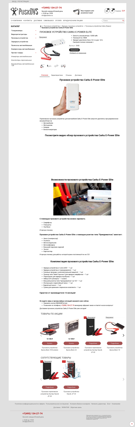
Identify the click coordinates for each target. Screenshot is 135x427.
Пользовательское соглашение (57, 404)
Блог (109, 404)
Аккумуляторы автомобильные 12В (22, 64)
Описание (44, 75)
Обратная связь (76, 407)
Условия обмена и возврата (80, 404)
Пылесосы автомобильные (21, 45)
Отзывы (69, 75)
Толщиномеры (16, 31)
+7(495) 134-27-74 (67, 305)
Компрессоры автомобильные (23, 49)
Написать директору (98, 404)
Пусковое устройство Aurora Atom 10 (115, 349)
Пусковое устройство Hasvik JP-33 (71, 393)
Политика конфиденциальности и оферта (30, 404)
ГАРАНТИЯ (65, 407)
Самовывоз (49, 20)
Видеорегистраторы (19, 34)
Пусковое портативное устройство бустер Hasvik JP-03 (93, 350)
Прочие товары (17, 53)
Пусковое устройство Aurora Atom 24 (71, 349)
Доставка (38, 20)
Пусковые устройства (52, 26)
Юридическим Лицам (73, 20)
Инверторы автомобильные (21, 56)
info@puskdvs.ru (47, 15)
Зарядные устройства (19, 42)
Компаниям (116, 404)
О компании (16, 20)
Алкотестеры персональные (21, 60)
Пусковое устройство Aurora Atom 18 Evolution (49, 349)
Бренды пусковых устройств (72, 26)
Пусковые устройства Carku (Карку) (98, 26)
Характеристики (57, 75)
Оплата (58, 20)
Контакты (27, 20)
